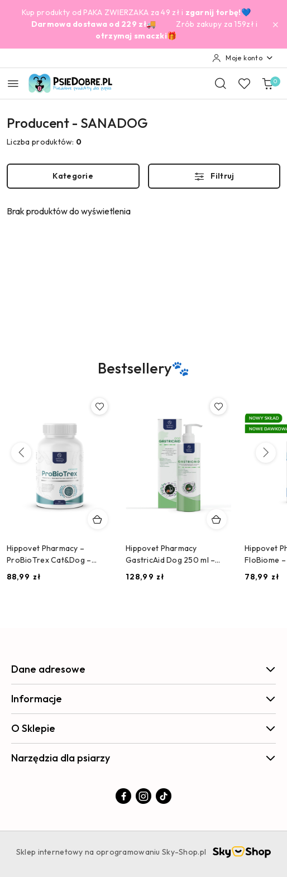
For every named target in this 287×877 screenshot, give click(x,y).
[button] (143, 376)
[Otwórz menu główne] (13, 83)
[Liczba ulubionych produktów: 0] (244, 83)
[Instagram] (143, 796)
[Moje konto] (243, 58)
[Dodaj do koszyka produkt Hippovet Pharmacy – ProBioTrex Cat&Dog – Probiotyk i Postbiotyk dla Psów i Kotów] (98, 519)
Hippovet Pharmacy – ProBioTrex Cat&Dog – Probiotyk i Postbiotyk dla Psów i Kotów (54, 554)
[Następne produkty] (266, 452)
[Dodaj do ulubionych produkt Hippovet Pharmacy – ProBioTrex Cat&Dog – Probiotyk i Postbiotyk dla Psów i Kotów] (99, 406)
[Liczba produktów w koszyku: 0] (267, 83)
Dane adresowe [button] (143, 669)
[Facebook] (123, 796)
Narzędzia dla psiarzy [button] (143, 757)
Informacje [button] (143, 698)
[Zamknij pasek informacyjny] (275, 25)
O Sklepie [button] (143, 728)
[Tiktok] (163, 796)
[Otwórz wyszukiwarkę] (220, 83)
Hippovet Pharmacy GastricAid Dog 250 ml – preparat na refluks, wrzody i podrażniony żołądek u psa (177, 554)
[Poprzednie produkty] (21, 452)
